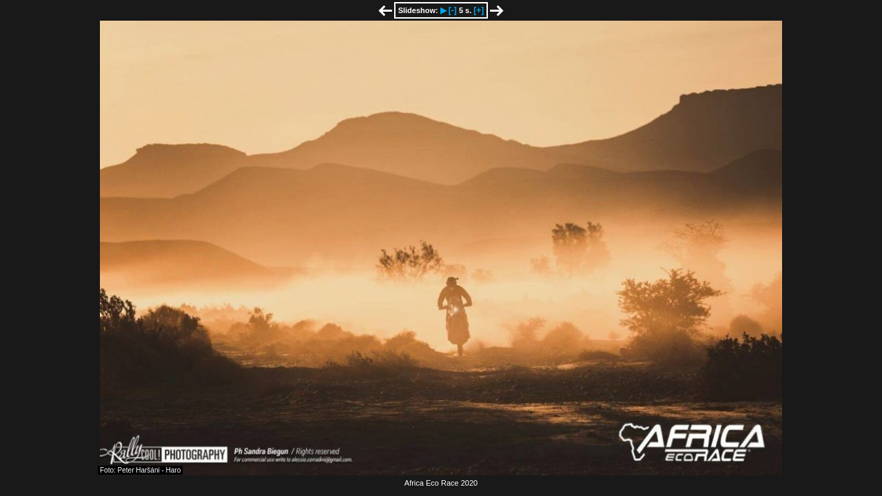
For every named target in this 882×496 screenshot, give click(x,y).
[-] (453, 10)
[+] (478, 10)
